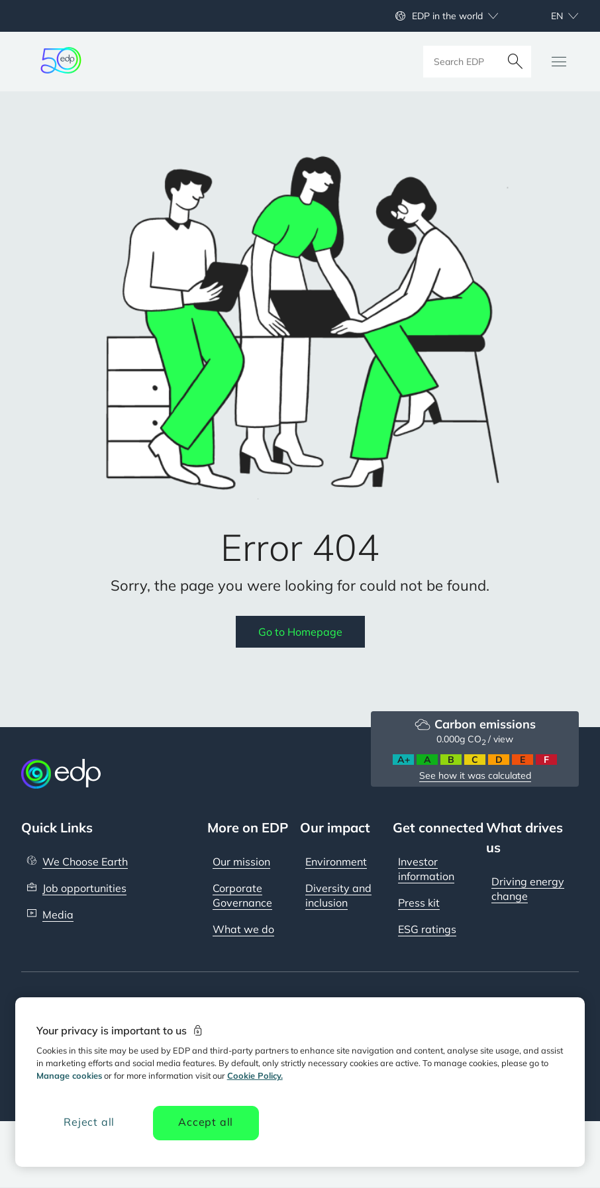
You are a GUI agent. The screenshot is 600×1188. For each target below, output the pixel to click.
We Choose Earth (85, 861)
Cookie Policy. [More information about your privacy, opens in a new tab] (255, 1075)
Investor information (426, 869)
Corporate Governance (242, 895)
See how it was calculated (475, 775)
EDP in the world (447, 16)
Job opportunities (84, 888)
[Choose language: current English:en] (550, 16)
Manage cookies (69, 1075)
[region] (300, 1082)
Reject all (89, 1121)
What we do (243, 929)
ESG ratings (427, 929)
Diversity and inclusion (338, 895)
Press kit (419, 902)
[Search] (515, 61)
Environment (336, 861)
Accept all (205, 1121)
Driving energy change (527, 889)
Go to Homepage (300, 631)
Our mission (241, 861)
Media (58, 914)
